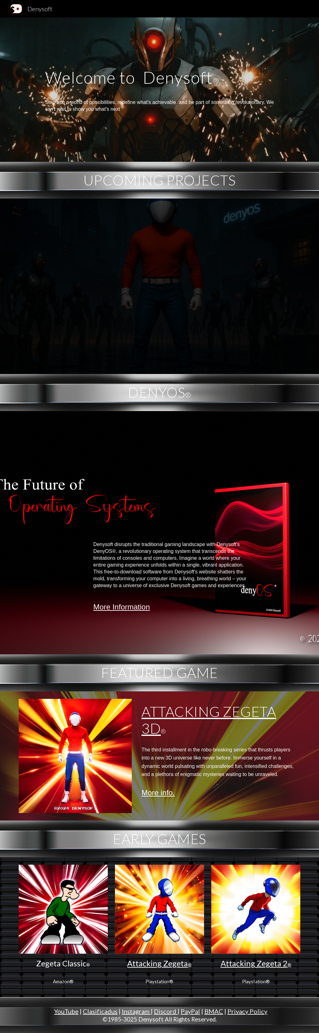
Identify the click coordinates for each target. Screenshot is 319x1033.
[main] (159, 89)
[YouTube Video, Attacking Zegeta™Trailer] (159, 286)
